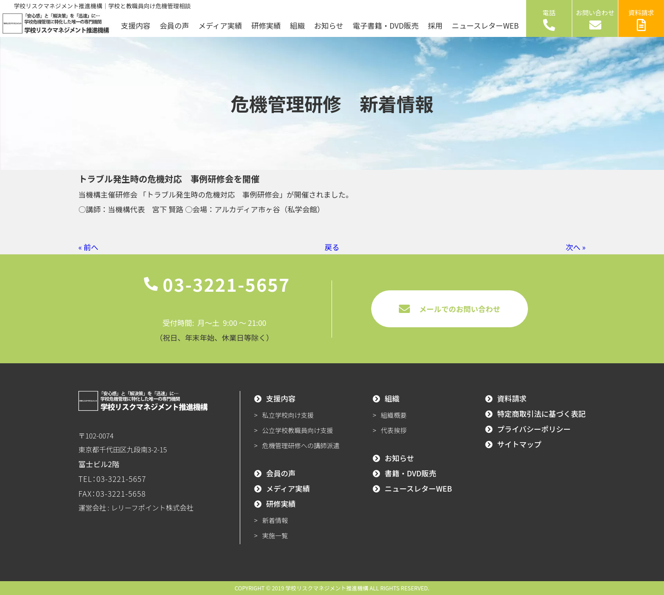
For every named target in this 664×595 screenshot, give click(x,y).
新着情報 (275, 520)
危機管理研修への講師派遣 (301, 445)
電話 (549, 19)
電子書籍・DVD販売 (386, 25)
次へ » (576, 246)
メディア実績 (220, 25)
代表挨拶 (394, 430)
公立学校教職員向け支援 (297, 430)
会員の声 (174, 25)
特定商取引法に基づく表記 (541, 413)
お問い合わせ (595, 19)
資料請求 (641, 19)
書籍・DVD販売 (410, 473)
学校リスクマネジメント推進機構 (326, 588)
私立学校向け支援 (288, 415)
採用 (435, 25)
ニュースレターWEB (485, 25)
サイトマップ (519, 444)
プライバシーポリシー (534, 428)
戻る (332, 246)
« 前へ (88, 246)
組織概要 (394, 415)
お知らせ (329, 25)
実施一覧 (275, 535)
